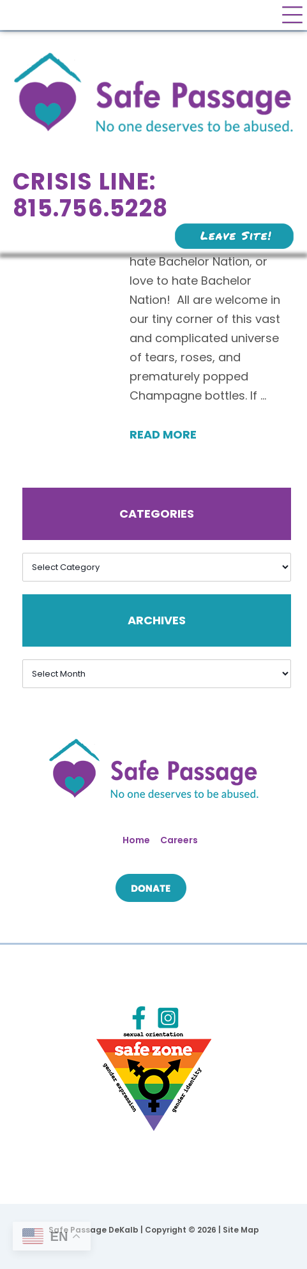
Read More (163, 434)
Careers (179, 840)
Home (136, 840)
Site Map (241, 1229)
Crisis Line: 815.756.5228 (90, 195)
